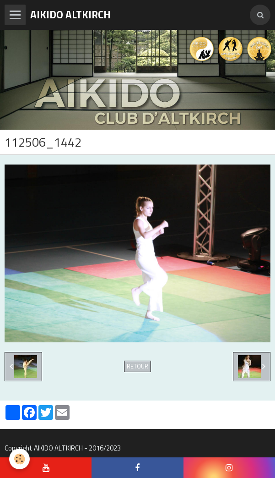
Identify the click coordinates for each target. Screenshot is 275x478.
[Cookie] (19, 459)
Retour (137, 366)
